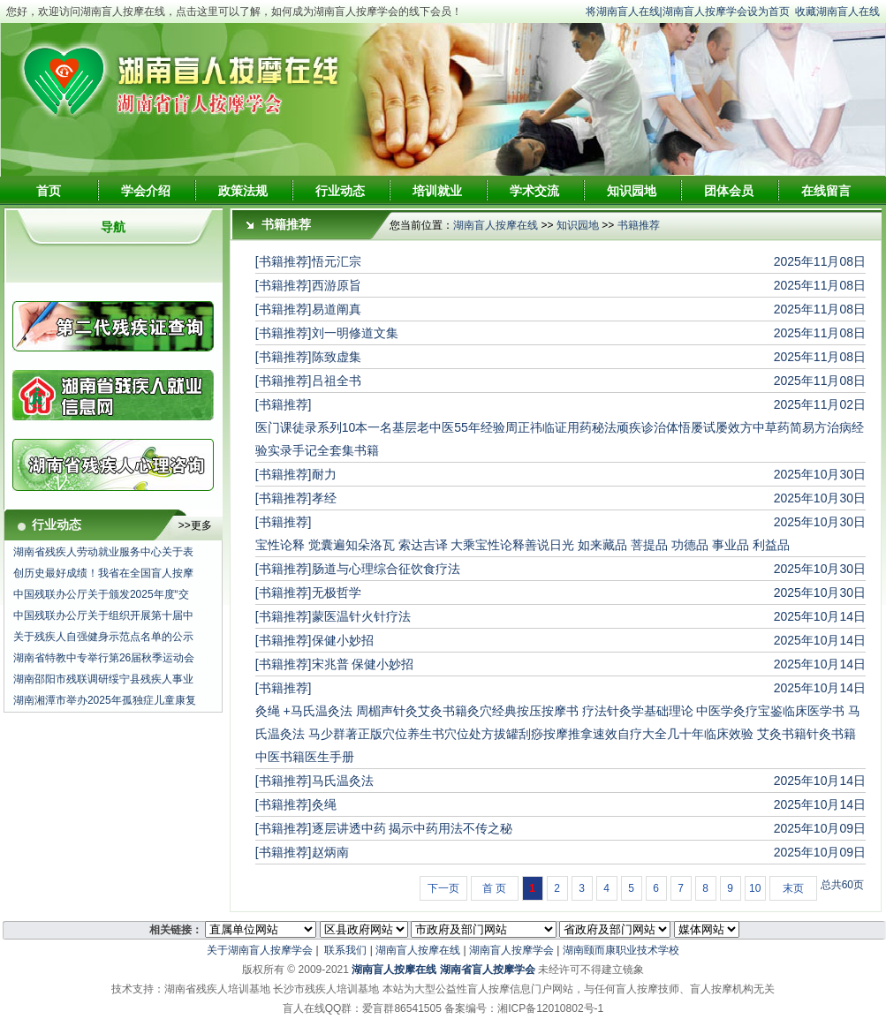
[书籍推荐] (283, 261)
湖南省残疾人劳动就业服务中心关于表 (103, 552)
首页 (48, 191)
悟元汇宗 (336, 261)
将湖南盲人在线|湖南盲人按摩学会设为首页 (688, 11)
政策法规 (243, 191)
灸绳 (324, 804)
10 (755, 888)
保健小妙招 (343, 640)
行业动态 (340, 191)
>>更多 (195, 525)
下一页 (443, 888)
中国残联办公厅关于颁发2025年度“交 (101, 594)
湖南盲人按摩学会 (511, 950)
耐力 (324, 474)
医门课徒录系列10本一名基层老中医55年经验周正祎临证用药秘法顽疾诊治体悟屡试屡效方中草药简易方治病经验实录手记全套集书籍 (559, 438)
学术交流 (534, 191)
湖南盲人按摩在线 (495, 225)
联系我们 (345, 950)
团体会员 (728, 191)
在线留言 (826, 191)
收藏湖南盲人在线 (837, 11)
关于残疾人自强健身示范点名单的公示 (103, 636)
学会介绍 (145, 191)
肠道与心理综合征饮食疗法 (386, 569)
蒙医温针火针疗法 (361, 616)
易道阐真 (336, 309)
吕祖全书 (336, 381)
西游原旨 (336, 285)
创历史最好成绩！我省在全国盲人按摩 (103, 573)
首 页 (494, 888)
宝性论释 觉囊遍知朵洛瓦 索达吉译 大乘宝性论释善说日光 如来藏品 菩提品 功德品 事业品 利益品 (522, 545)
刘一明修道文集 (355, 333)
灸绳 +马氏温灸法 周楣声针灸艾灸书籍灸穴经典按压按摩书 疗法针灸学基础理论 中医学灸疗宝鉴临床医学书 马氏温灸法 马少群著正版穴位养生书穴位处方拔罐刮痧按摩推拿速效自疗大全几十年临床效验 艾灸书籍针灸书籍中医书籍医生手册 (558, 734)
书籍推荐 (638, 225)
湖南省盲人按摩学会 (487, 969)
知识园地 (631, 191)
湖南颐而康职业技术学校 (621, 950)
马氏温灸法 (343, 781)
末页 (793, 888)
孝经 (324, 498)
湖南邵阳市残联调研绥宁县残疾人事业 (103, 679)
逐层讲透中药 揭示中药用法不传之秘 (412, 828)
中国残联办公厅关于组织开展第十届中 (103, 615)
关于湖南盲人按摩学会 (260, 950)
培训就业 (437, 191)
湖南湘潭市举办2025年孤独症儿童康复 (104, 700)
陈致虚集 (336, 357)
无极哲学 (336, 592)
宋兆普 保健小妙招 (363, 664)
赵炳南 (330, 852)
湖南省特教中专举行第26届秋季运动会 (103, 658)
